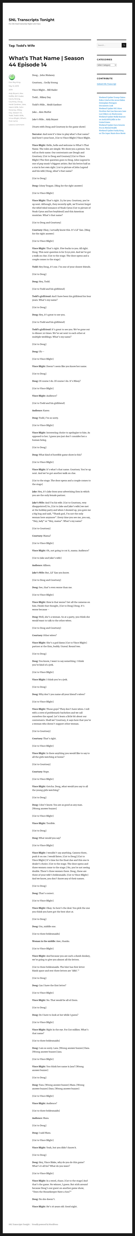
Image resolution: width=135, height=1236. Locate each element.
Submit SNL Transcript (106, 84)
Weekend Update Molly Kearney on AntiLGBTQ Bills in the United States (112, 119)
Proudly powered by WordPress (45, 1224)
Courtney (13, 102)
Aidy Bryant (14, 93)
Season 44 (17, 113)
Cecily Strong (14, 99)
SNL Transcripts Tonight (31, 20)
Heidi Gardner (15, 104)
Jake (24, 104)
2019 (11, 90)
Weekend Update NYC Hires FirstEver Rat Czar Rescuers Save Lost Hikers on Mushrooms (112, 111)
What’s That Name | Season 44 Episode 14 (46, 61)
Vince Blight (14, 118)
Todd (11, 115)
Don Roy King (14, 82)
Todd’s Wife (18, 115)
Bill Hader (19, 96)
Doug (19, 102)
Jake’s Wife (13, 107)
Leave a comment (16, 125)
